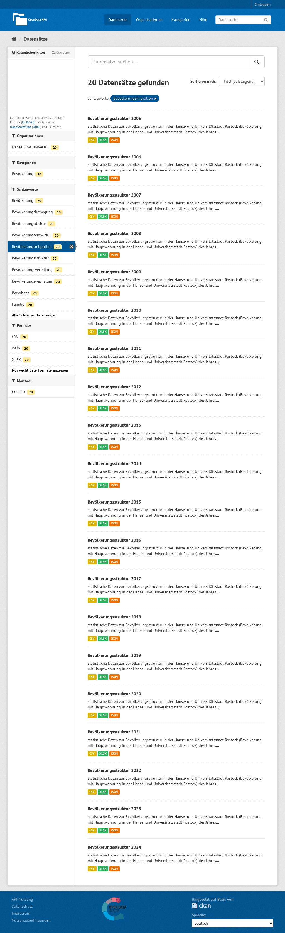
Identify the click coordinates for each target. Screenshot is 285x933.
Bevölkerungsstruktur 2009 (114, 271)
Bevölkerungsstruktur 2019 (114, 655)
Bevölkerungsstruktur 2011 (114, 348)
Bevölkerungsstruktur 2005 (114, 118)
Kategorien (180, 19)
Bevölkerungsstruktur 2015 (114, 502)
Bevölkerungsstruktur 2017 (114, 578)
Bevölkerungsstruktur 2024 (114, 847)
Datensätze (118, 19)
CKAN (201, 906)
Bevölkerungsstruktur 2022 (114, 770)
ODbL (36, 127)
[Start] (14, 39)
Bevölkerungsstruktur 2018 (114, 617)
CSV (92, 140)
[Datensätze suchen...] (169, 61)
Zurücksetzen (61, 52)
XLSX (103, 140)
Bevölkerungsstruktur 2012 (114, 386)
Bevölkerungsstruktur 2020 (114, 693)
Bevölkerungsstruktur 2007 (114, 195)
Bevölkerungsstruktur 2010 (114, 310)
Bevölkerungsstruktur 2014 (114, 463)
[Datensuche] (243, 19)
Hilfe (203, 19)
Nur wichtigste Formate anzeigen (40, 370)
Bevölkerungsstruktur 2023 (114, 808)
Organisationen (149, 19)
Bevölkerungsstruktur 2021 (114, 732)
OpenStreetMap (20, 127)
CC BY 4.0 (28, 122)
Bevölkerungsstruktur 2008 (114, 233)
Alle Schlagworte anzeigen (34, 315)
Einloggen (263, 4)
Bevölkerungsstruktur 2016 (114, 540)
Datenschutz (22, 906)
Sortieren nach (202, 81)
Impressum (21, 913)
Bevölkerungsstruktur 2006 (114, 156)
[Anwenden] (266, 19)
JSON (114, 140)
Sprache (198, 914)
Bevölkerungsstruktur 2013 (114, 425)
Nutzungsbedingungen (31, 920)
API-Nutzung (22, 899)
